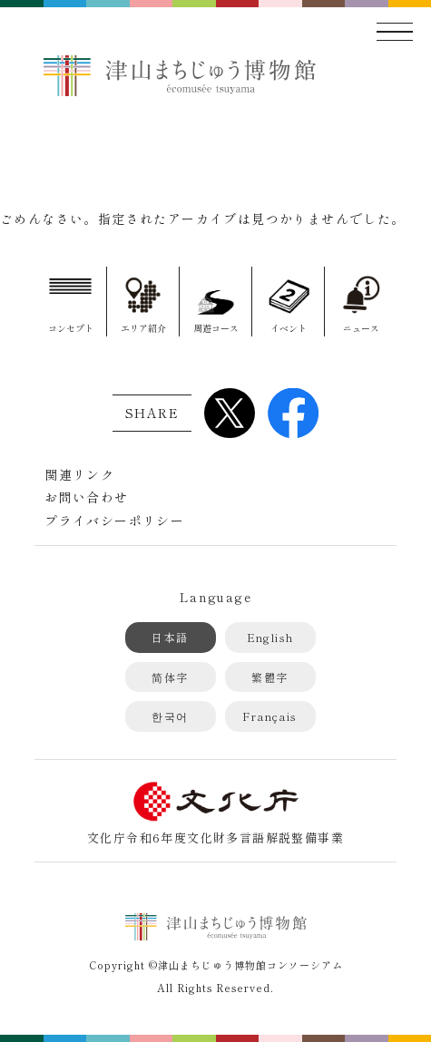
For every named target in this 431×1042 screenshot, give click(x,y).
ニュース (361, 328)
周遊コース (216, 328)
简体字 (170, 677)
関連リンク (79, 474)
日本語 (170, 637)
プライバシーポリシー (114, 520)
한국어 (170, 716)
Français (269, 716)
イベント (288, 328)
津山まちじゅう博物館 (180, 75)
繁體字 (269, 677)
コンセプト (70, 328)
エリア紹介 (143, 328)
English (270, 637)
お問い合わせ (86, 497)
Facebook (293, 412)
